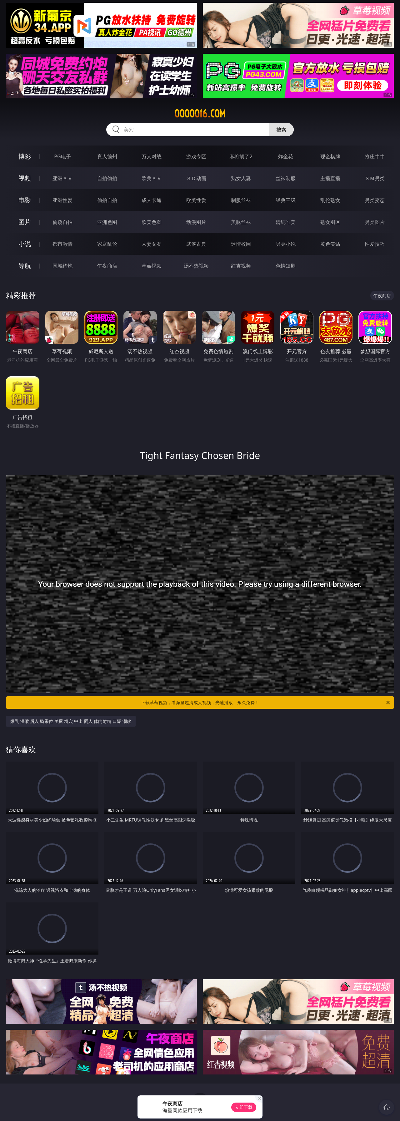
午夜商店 (107, 265)
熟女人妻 (241, 178)
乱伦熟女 (330, 200)
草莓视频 (152, 265)
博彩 (24, 156)
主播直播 (330, 178)
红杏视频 (241, 265)
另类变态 (375, 200)
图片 (24, 222)
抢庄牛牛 (375, 156)
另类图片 (375, 222)
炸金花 (285, 156)
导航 (24, 265)
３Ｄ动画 (196, 178)
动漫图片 (196, 222)
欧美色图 (152, 222)
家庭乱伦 (107, 243)
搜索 (281, 129)
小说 (24, 244)
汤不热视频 (196, 265)
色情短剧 (286, 265)
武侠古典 (196, 243)
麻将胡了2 (240, 156)
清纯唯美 (286, 222)
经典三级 (286, 200)
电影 (24, 200)
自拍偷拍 (107, 178)
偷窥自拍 (62, 222)
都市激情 (62, 243)
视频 (24, 178)
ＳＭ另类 (375, 178)
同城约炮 (62, 265)
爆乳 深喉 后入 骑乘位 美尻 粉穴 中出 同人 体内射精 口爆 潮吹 (70, 721)
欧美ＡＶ (152, 178)
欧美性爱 (196, 200)
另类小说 (286, 243)
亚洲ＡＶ (62, 178)
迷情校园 (241, 243)
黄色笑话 (330, 243)
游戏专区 (196, 156)
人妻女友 (152, 243)
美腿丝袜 (241, 222)
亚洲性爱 (62, 200)
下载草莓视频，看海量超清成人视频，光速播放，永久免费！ (266, 702)
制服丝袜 (241, 200)
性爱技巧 (375, 243)
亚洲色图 (107, 222)
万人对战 (152, 156)
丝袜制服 (286, 178)
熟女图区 (330, 222)
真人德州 (107, 156)
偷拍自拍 (107, 200)
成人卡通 (152, 200)
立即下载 (243, 1107)
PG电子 (62, 156)
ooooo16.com (200, 113)
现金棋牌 (330, 156)
